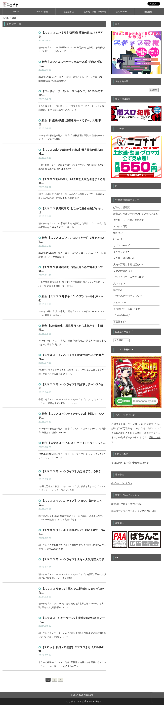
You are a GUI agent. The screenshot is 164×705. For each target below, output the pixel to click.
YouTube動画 (42, 12)
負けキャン (119, 283)
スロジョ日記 (120, 226)
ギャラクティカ (121, 251)
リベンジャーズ (121, 245)
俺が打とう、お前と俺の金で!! (129, 220)
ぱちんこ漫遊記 (121, 207)
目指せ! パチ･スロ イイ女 (126, 309)
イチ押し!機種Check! (124, 258)
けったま (118, 239)
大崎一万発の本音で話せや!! (128, 264)
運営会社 (148, 12)
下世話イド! (119, 321)
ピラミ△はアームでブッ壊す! (128, 277)
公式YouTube (121, 12)
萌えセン (118, 232)
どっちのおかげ (121, 315)
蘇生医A (117, 289)
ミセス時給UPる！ (123, 270)
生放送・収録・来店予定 (95, 12)
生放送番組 (69, 12)
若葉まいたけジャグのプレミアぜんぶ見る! (135, 213)
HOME (16, 12)
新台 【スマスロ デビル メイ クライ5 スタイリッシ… (74, 443)
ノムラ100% (119, 302)
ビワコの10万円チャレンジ (127, 296)
